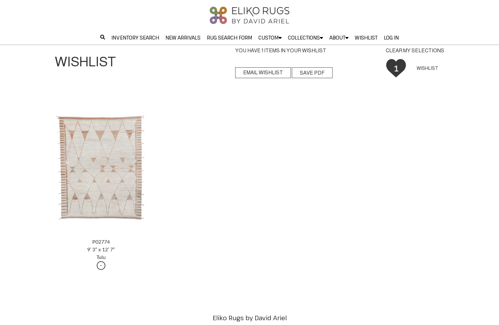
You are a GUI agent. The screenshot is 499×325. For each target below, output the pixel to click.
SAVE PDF (312, 72)
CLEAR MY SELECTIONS (415, 50)
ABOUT (338, 37)
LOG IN (391, 37)
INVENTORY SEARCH (135, 37)
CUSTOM (270, 37)
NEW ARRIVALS (182, 37)
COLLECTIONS (305, 37)
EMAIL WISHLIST (263, 72)
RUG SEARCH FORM (229, 37)
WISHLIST (366, 37)
